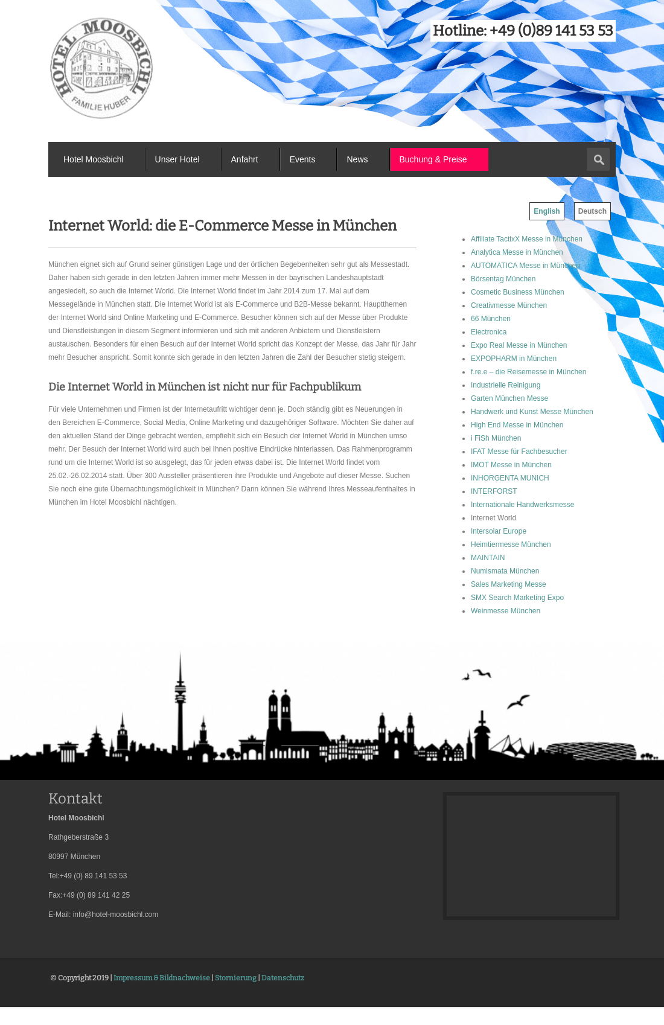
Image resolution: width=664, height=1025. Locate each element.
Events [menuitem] (303, 159)
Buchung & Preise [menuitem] (433, 159)
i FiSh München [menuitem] (496, 438)
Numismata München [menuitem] (505, 571)
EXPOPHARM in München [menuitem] (514, 358)
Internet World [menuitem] (493, 518)
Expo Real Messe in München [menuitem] (519, 345)
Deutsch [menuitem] (592, 211)
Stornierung (236, 978)
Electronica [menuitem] (488, 332)
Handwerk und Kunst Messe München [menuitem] (532, 411)
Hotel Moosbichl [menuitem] (93, 159)
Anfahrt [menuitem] (244, 159)
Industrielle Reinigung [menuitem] (505, 385)
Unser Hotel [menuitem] (177, 159)
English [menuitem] (547, 211)
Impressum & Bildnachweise (161, 978)
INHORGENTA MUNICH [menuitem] (510, 478)
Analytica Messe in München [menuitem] (517, 252)
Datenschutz (282, 978)
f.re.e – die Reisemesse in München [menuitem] (528, 372)
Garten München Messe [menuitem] (509, 398)
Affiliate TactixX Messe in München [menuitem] (527, 239)
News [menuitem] (357, 159)
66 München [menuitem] (491, 319)
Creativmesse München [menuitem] (509, 305)
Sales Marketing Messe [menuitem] (508, 584)
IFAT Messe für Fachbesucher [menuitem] (519, 451)
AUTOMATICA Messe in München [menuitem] (525, 265)
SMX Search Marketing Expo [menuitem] (517, 597)
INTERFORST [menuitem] (494, 491)
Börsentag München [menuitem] (503, 279)
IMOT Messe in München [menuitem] (511, 465)
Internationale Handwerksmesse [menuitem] (522, 504)
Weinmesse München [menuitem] (505, 611)
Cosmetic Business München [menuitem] (517, 292)
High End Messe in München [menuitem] (517, 425)
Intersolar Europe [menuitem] (498, 531)
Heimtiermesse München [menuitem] (511, 544)
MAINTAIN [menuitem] (488, 558)
